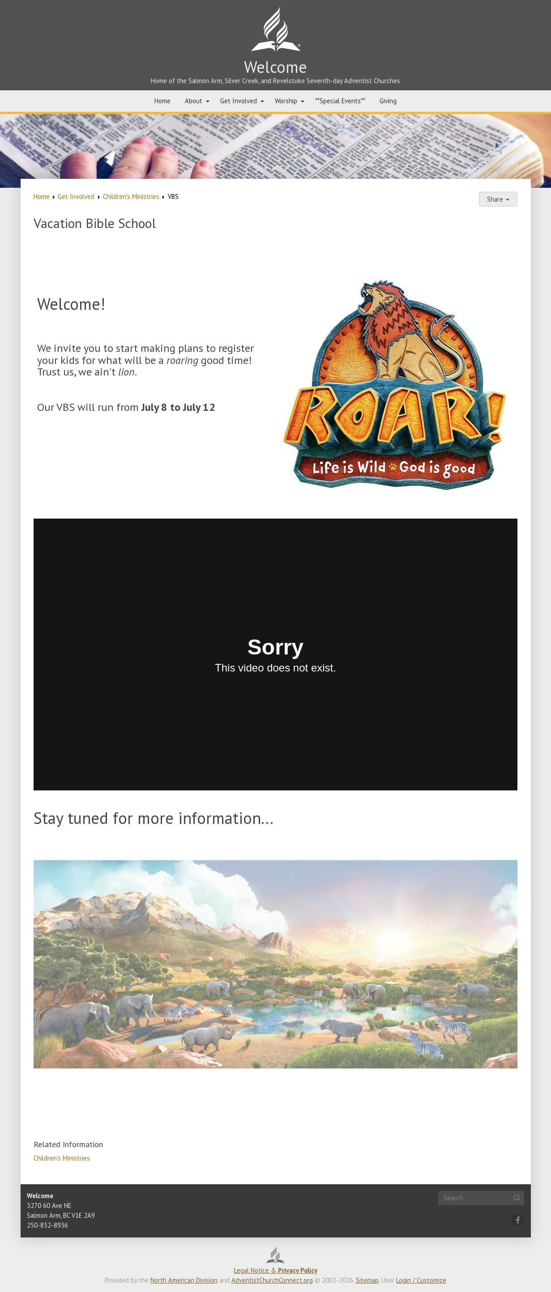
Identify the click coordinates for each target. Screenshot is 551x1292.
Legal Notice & (275, 1270)
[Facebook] (518, 1220)
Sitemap (367, 1280)
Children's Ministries (131, 196)
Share (498, 199)
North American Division (184, 1280)
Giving (388, 101)
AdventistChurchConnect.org (272, 1280)
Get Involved (238, 101)
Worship (286, 101)
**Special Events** (340, 101)
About (193, 101)
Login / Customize (421, 1280)
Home (162, 101)
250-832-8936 (47, 1225)
